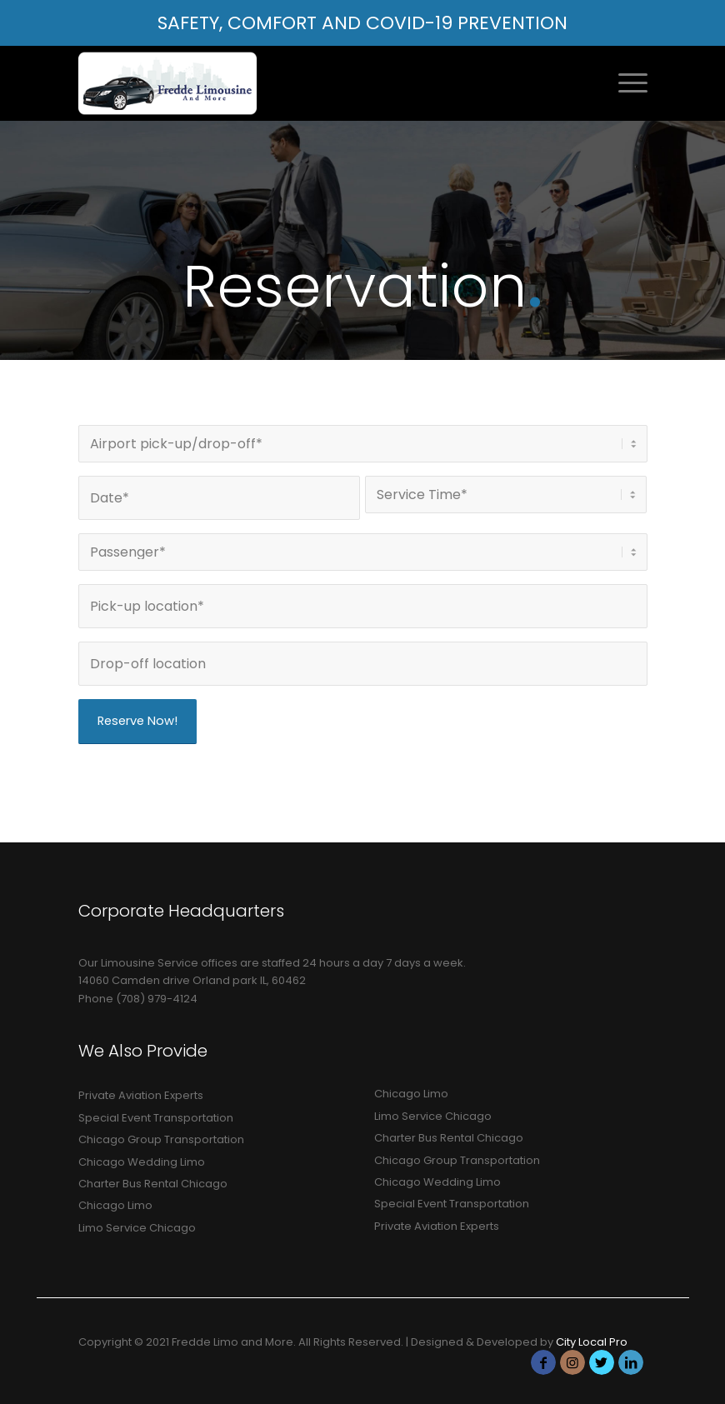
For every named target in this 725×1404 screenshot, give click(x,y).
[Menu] (625, 83)
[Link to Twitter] (601, 1362)
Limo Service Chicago (137, 1228)
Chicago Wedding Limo (141, 1162)
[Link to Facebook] (543, 1362)
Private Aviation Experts (140, 1095)
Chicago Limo (115, 1205)
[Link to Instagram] (572, 1362)
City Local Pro (592, 1342)
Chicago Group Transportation (161, 1139)
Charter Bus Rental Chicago (153, 1184)
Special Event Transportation (155, 1118)
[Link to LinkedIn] (630, 1362)
